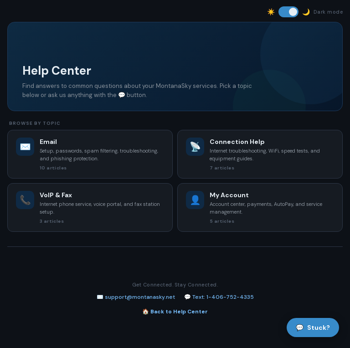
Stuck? (313, 327)
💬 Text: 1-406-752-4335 (219, 297)
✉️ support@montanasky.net (136, 297)
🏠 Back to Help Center (175, 311)
